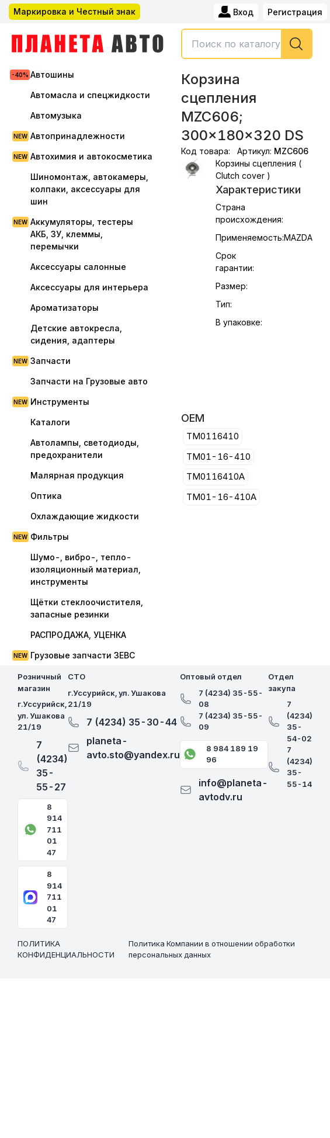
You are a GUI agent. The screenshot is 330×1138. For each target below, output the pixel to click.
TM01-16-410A (221, 496)
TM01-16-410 (218, 456)
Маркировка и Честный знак (74, 11)
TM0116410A (215, 476)
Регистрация (295, 12)
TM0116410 (212, 436)
